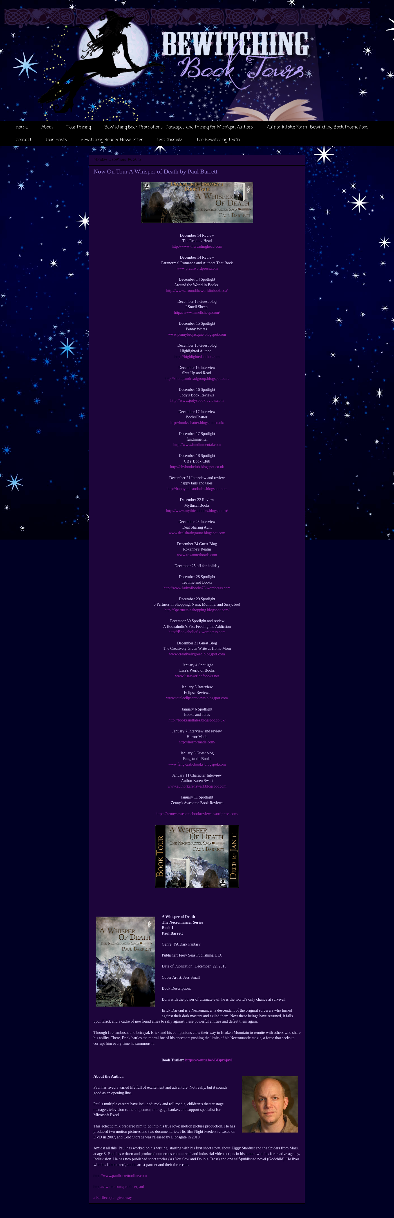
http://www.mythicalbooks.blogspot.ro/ (197, 511)
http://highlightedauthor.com (197, 357)
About (47, 127)
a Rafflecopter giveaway (112, 1198)
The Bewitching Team (218, 140)
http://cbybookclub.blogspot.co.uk (197, 467)
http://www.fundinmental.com (197, 445)
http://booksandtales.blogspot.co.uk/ (197, 720)
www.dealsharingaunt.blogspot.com (197, 533)
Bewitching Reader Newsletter (112, 140)
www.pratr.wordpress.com (197, 268)
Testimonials (170, 140)
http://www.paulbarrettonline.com (120, 1176)
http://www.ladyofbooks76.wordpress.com (197, 588)
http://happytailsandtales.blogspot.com (197, 489)
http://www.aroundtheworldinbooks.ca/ (197, 290)
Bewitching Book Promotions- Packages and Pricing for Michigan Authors (178, 127)
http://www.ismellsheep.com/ (197, 312)
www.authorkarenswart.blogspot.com (196, 786)
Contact (24, 140)
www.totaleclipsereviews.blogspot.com (197, 698)
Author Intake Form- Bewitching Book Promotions (317, 127)
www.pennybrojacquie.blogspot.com (197, 334)
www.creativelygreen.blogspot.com (197, 654)
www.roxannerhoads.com (197, 555)
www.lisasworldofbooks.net (197, 676)
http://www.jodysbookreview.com (197, 400)
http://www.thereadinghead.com (197, 246)
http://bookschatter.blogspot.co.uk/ (197, 423)
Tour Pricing (79, 127)
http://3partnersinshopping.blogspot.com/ (197, 610)
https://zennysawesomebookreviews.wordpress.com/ (197, 814)
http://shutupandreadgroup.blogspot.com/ (197, 378)
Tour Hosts (56, 140)
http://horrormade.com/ (197, 742)
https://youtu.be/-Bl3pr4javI (208, 1060)
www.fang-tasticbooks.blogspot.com (197, 764)
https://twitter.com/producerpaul (118, 1187)
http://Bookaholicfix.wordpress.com (197, 632)
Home (22, 127)
